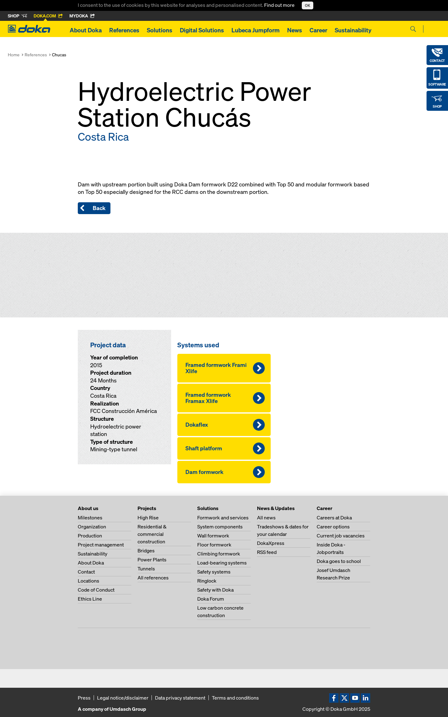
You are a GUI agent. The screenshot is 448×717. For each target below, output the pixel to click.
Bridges (146, 550)
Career (318, 30)
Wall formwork (213, 535)
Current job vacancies (341, 535)
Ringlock (207, 580)
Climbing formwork (218, 553)
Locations (88, 580)
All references (153, 577)
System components (220, 526)
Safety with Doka (215, 589)
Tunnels (146, 568)
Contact (86, 571)
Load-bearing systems (222, 562)
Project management (101, 544)
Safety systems (214, 571)
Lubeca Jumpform (255, 30)
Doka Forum (210, 598)
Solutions (159, 30)
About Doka (86, 30)
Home (14, 55)
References (124, 30)
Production (90, 535)
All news (266, 517)
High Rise (148, 517)
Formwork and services (223, 517)
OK (307, 5)
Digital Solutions (202, 30)
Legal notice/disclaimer (122, 697)
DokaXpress (270, 543)
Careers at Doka (334, 517)
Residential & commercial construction (152, 534)
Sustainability (353, 30)
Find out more (280, 5)
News (294, 30)
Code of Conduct (96, 589)
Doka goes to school (339, 561)
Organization (92, 526)
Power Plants (152, 559)
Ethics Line (90, 598)
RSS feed (267, 552)
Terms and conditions (235, 697)
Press (84, 697)
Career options (333, 526)
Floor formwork (214, 544)
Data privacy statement (180, 697)
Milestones (90, 517)
